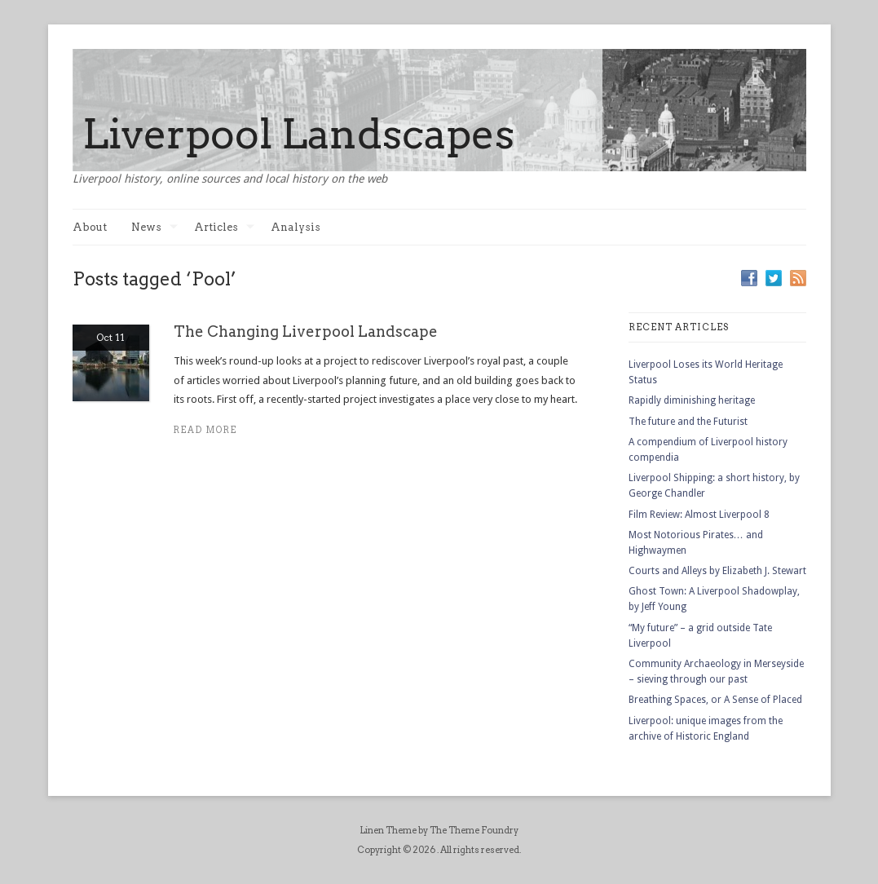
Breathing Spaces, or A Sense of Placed (715, 699)
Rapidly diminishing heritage (692, 400)
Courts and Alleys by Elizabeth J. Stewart (717, 571)
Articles (224, 227)
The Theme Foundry (474, 830)
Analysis (295, 227)
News (154, 227)
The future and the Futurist (688, 421)
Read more (206, 430)
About (90, 227)
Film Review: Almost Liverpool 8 (699, 514)
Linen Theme (388, 830)
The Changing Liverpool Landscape (306, 331)
